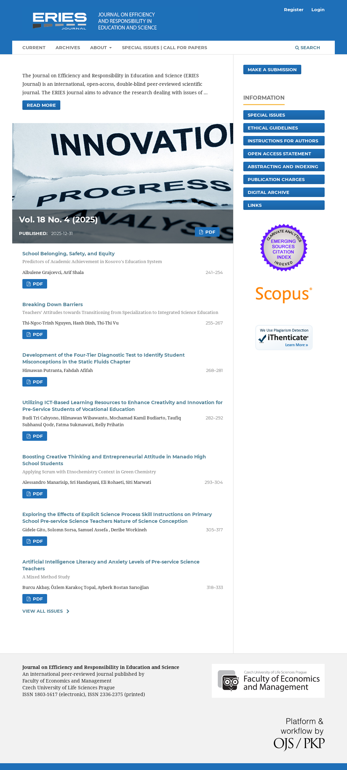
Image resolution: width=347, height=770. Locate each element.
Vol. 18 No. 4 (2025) (58, 219)
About (99, 47)
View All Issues (42, 611)
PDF (209, 232)
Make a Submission (272, 69)
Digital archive (268, 192)
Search (307, 47)
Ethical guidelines (273, 128)
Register (294, 9)
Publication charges (276, 179)
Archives (68, 47)
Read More (41, 105)
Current (33, 47)
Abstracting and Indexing (283, 166)
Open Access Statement (279, 153)
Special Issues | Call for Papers (164, 47)
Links (255, 205)
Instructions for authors (283, 140)
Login (318, 9)
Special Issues (266, 115)
